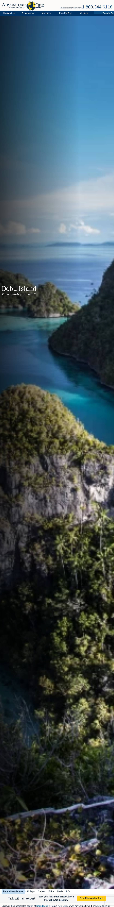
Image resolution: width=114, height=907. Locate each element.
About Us (46, 13)
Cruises (41, 891)
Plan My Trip (65, 13)
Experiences (28, 13)
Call (58, 900)
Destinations (9, 13)
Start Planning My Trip (90, 898)
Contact (84, 13)
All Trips (31, 891)
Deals (60, 891)
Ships (51, 891)
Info (68, 891)
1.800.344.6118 (97, 6)
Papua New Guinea (13, 891)
